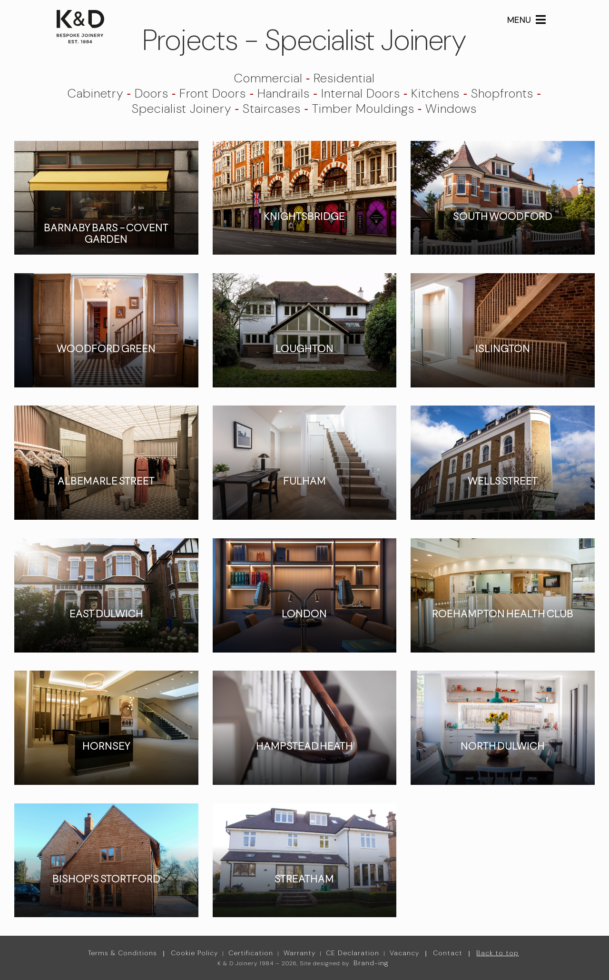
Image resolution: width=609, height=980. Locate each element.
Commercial (268, 78)
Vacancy (404, 953)
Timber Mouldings (363, 108)
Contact (447, 953)
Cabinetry (95, 93)
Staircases (272, 108)
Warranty (299, 953)
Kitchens (435, 93)
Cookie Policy (194, 953)
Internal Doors (360, 93)
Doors (151, 93)
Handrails (283, 93)
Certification (250, 953)
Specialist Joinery (181, 108)
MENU (526, 20)
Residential (344, 78)
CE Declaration (352, 953)
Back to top (497, 953)
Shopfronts (502, 93)
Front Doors (212, 93)
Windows (451, 108)
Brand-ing (371, 963)
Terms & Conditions (122, 953)
